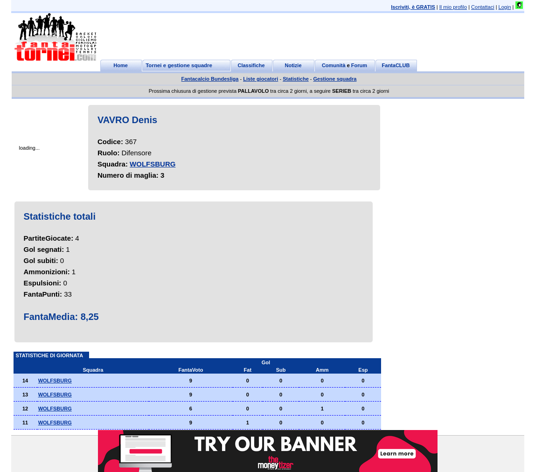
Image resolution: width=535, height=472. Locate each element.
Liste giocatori (260, 79)
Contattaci (482, 7)
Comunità (334, 65)
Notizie (293, 65)
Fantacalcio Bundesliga (210, 79)
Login (505, 7)
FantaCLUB (396, 65)
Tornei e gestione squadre (179, 65)
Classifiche (250, 65)
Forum (359, 65)
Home (120, 65)
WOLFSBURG (152, 164)
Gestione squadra (335, 79)
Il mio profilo (453, 7)
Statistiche (296, 79)
